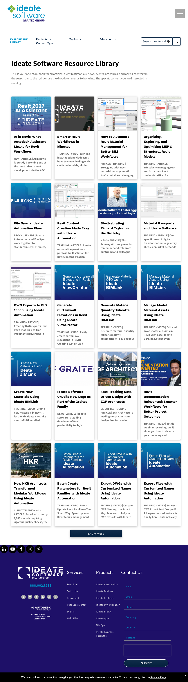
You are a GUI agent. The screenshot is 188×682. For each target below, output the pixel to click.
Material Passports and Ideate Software (160, 225)
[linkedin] (4, 549)
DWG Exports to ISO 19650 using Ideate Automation (30, 310)
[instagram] (30, 549)
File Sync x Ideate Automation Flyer (28, 225)
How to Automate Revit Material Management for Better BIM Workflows (115, 146)
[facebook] (21, 549)
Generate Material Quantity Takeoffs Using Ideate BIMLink (115, 312)
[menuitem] (52, 39)
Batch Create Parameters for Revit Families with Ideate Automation (74, 490)
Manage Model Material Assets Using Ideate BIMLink (156, 312)
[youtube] (13, 549)
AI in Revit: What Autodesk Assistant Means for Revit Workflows (30, 144)
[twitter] (39, 549)
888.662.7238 (40, 585)
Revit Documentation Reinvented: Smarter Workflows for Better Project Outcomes (160, 404)
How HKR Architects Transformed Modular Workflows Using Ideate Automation (30, 493)
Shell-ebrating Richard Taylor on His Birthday (115, 228)
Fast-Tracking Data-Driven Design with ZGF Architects (117, 396)
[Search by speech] (168, 41)
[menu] (180, 13)
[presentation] (147, 650)
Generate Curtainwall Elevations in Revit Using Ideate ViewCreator (72, 315)
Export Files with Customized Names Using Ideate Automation (159, 490)
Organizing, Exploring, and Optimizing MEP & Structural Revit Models (158, 146)
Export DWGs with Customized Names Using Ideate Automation (116, 490)
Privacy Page (158, 677)
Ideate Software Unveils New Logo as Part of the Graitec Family (74, 399)
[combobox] (157, 41)
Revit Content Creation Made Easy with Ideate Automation (73, 230)
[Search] (177, 41)
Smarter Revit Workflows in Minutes (68, 141)
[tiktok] (55, 597)
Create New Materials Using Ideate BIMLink (26, 396)
